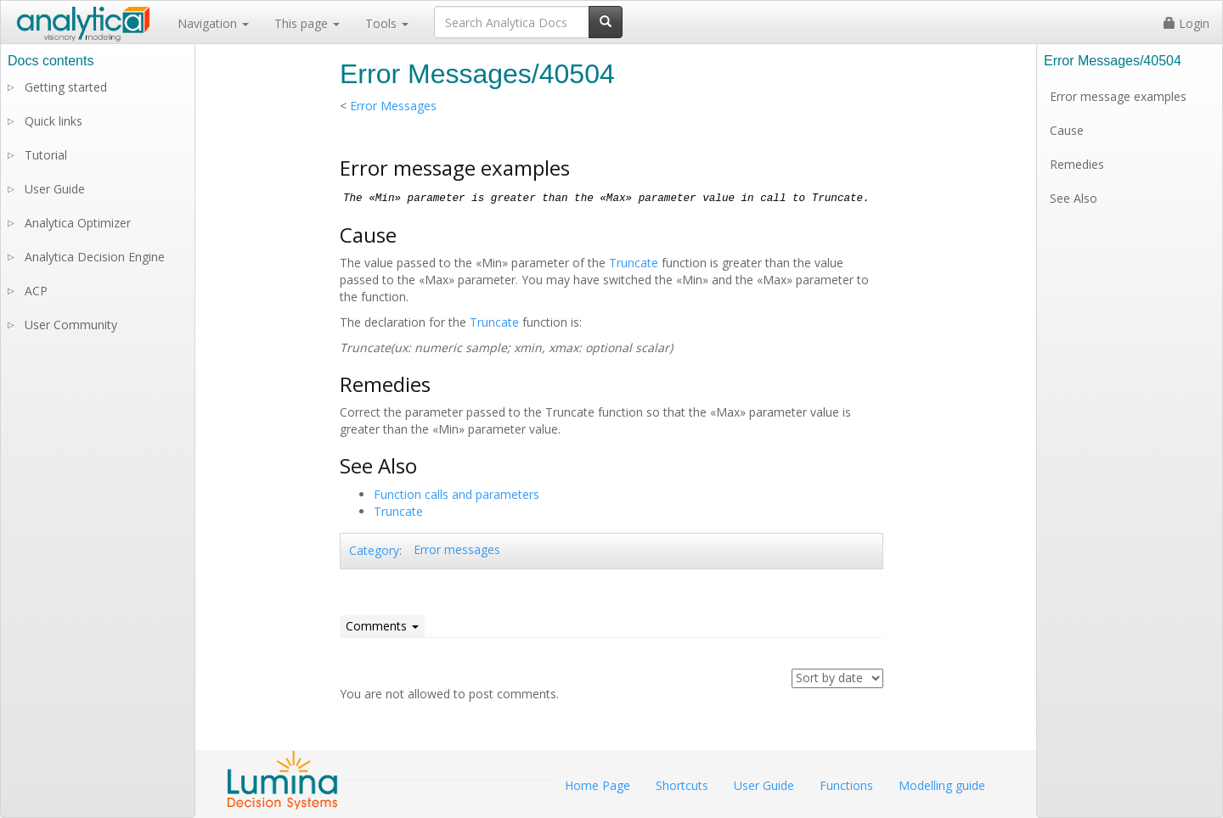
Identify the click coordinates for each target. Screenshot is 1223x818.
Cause (1067, 130)
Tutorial (46, 155)
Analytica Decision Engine (95, 257)
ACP (36, 291)
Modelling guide (942, 785)
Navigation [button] (213, 23)
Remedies (1077, 164)
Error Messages (393, 106)
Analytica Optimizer (78, 223)
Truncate (633, 263)
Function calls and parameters (456, 494)
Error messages (457, 549)
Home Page (597, 785)
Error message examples (1118, 96)
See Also (1073, 198)
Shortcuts (682, 785)
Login (1186, 23)
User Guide (55, 189)
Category (374, 550)
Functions (846, 785)
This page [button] (307, 23)
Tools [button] (387, 23)
